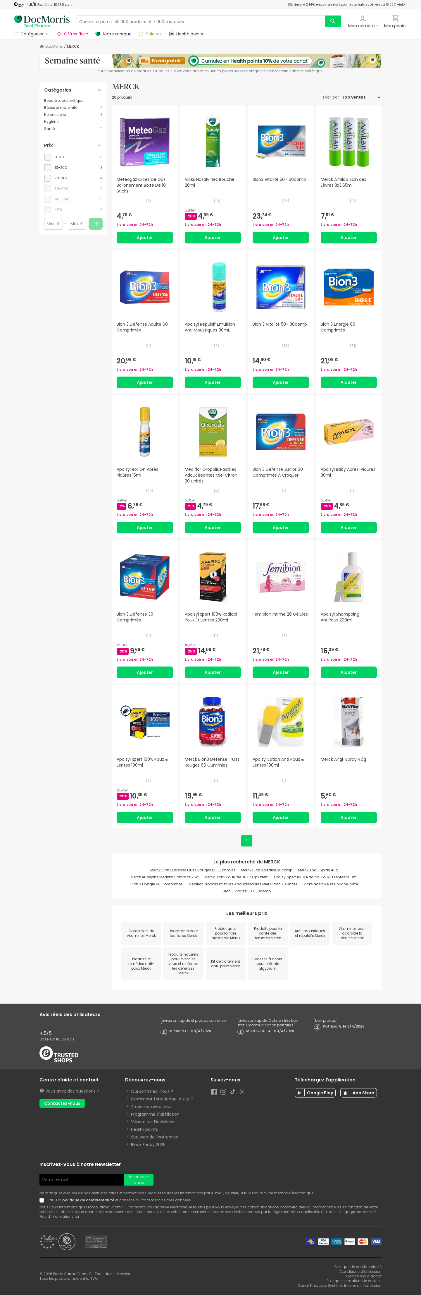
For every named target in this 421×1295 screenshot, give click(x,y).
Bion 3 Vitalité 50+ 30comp (247, 891)
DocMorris (54, 46)
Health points (144, 1129)
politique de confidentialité (88, 1200)
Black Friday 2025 (148, 1145)
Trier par (331, 97)
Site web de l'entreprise (154, 1137)
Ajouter (145, 238)
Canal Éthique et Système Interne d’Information (339, 1285)
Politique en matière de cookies (354, 1280)
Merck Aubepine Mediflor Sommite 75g (165, 877)
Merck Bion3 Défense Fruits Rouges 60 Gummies (192, 870)
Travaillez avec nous (151, 1106)
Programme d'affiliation (155, 1114)
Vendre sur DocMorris (152, 1122)
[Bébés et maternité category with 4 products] (73, 107)
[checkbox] (73, 157)
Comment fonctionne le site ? (162, 1099)
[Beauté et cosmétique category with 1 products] (73, 100)
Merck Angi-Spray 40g (318, 870)
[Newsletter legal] (42, 1200)
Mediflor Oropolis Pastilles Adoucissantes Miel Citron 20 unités (243, 884)
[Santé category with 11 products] (73, 128)
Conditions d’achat (364, 1276)
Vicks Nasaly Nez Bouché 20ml (330, 884)
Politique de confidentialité (358, 1266)
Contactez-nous (62, 1103)
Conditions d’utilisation (361, 1271)
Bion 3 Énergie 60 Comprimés (156, 884)
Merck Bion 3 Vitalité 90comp (266, 870)
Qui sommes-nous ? (152, 1091)
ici (77, 1216)
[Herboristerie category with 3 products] (73, 114)
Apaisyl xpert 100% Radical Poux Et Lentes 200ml (315, 877)
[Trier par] (361, 97)
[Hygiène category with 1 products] (73, 121)
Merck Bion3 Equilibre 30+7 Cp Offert (236, 877)
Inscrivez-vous (139, 1180)
